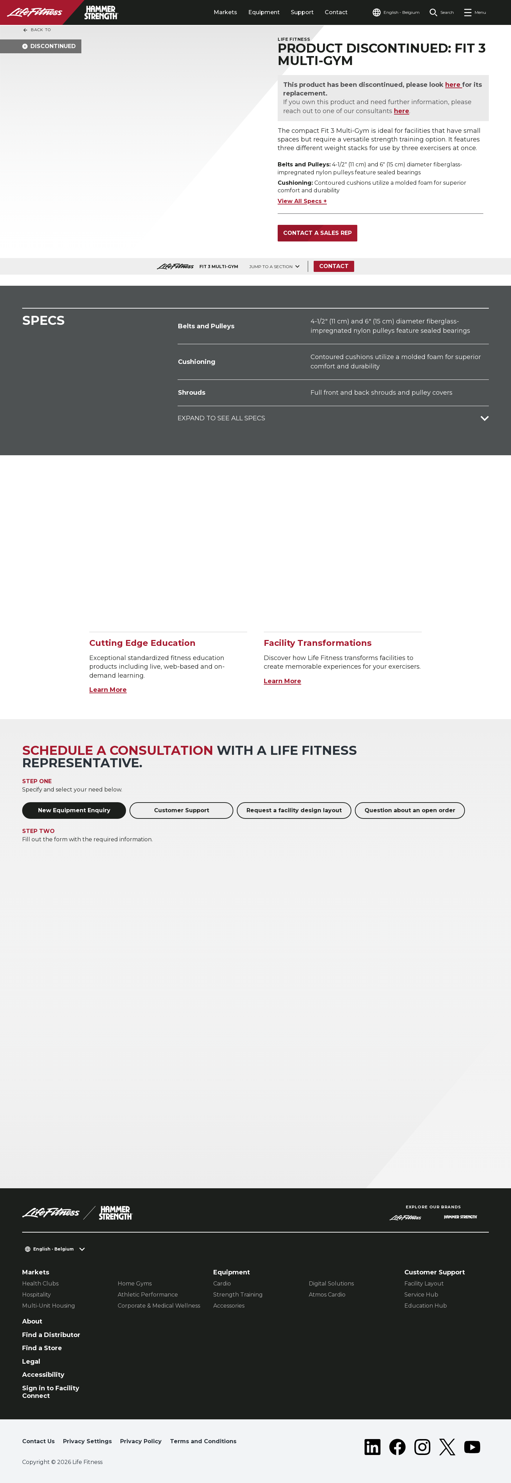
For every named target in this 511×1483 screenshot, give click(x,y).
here (453, 85)
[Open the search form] (442, 12)
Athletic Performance (148, 1294)
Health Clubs (40, 1283)
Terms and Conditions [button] (203, 1441)
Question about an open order (410, 810)
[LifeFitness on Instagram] (422, 1447)
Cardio (222, 1283)
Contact (336, 12)
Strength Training (238, 1294)
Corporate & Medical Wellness (159, 1305)
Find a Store (42, 1348)
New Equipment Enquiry (74, 810)
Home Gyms (135, 1283)
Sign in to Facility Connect (50, 1392)
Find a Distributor (51, 1335)
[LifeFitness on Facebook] (397, 1447)
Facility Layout (424, 1283)
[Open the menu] (475, 12)
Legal (31, 1361)
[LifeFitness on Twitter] (447, 1447)
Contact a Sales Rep (317, 233)
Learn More (108, 690)
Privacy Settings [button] (87, 1441)
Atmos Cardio (327, 1294)
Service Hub (421, 1294)
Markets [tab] (225, 12)
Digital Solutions (331, 1283)
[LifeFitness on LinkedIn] (372, 1447)
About (32, 1321)
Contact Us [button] (38, 1441)
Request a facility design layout (294, 810)
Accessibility (43, 1375)
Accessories (228, 1305)
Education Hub (425, 1305)
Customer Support (181, 810)
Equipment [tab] (264, 12)
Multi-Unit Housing (48, 1305)
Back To (37, 30)
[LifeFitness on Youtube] (472, 1447)
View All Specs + (302, 201)
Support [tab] (302, 12)
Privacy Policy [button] (141, 1441)
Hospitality (36, 1294)
